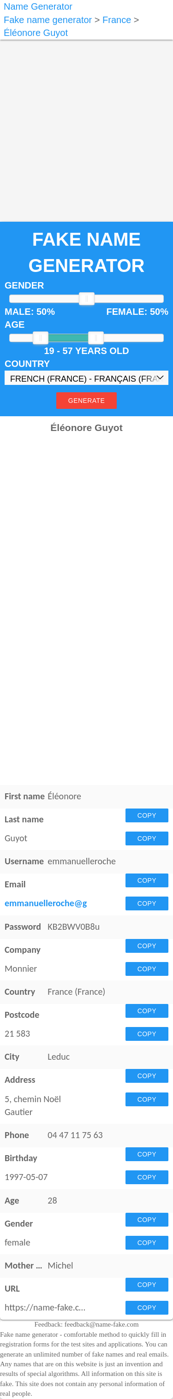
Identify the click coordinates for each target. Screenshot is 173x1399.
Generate (86, 400)
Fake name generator (48, 20)
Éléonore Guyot (36, 33)
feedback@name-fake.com (102, 1324)
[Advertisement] (86, 126)
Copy (146, 815)
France (116, 20)
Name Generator (38, 6)
